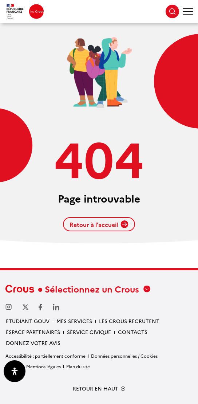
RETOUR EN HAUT (95, 388)
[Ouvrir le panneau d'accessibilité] (14, 371)
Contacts (132, 332)
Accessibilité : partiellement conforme (45, 356)
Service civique (89, 332)
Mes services (74, 321)
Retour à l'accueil (99, 224)
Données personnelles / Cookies (124, 356)
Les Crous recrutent (129, 321)
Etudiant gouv (28, 321)
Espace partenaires (33, 332)
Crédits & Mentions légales (33, 366)
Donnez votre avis (33, 342)
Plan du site (78, 366)
